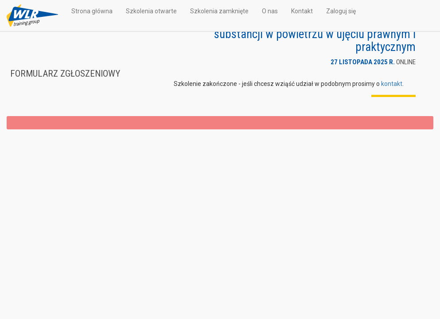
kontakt (391, 83)
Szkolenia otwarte (151, 11)
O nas (270, 11)
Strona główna (92, 11)
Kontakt (302, 11)
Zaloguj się (341, 11)
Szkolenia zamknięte (219, 11)
